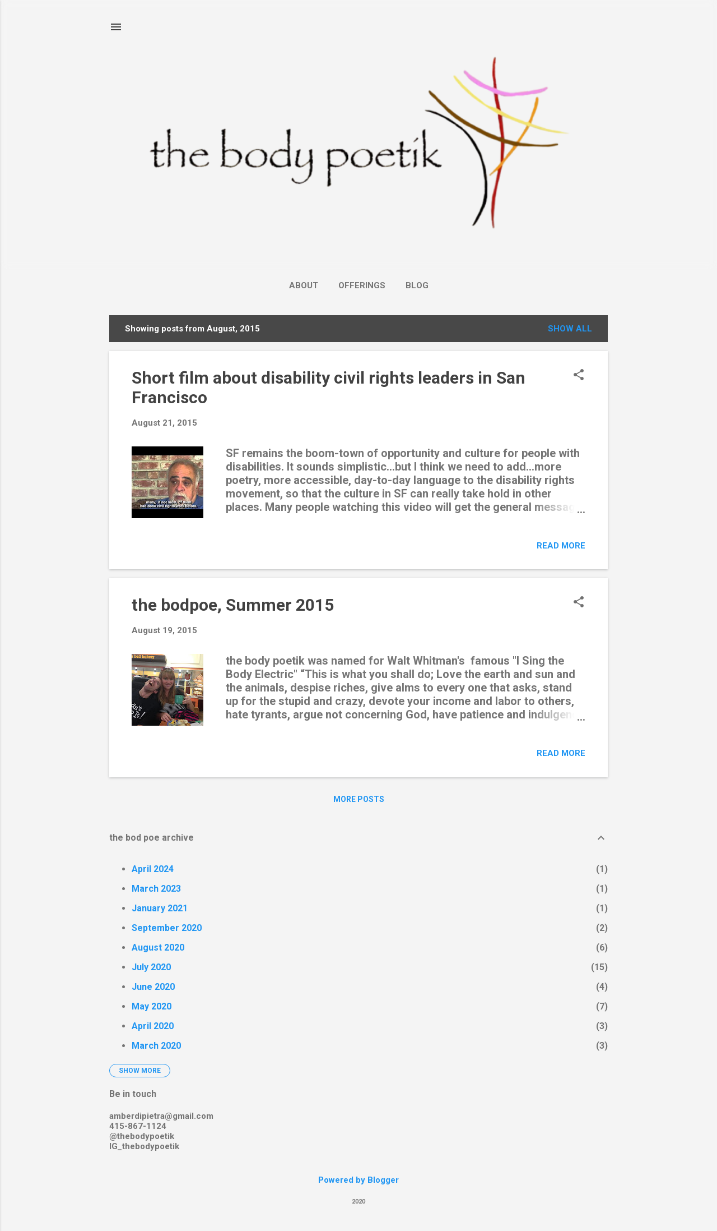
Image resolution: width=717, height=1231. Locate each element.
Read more (561, 546)
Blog (417, 285)
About (303, 285)
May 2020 (151, 1006)
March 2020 (156, 1045)
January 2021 (160, 908)
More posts (358, 799)
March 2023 (156, 888)
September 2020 (167, 928)
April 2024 (153, 869)
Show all (570, 329)
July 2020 (151, 967)
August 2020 (158, 947)
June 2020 (153, 986)
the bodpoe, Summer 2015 (233, 605)
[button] (578, 376)
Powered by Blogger (358, 1180)
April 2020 (153, 1026)
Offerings (361, 285)
